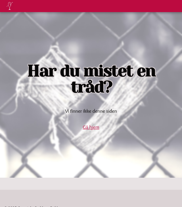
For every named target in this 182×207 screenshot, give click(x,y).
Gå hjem (91, 127)
